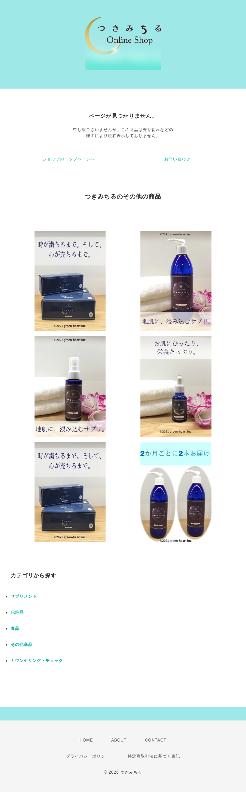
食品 (15, 628)
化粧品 (17, 612)
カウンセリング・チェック (37, 660)
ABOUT (119, 740)
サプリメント (24, 596)
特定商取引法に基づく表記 (154, 756)
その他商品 (22, 644)
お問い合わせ (177, 159)
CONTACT (155, 740)
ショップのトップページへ (69, 159)
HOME (86, 740)
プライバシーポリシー (88, 756)
